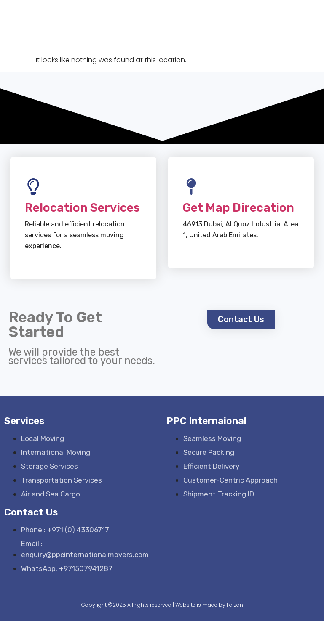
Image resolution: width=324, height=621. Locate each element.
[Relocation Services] (33, 186)
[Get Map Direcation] (191, 186)
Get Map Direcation (238, 208)
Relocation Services (82, 208)
